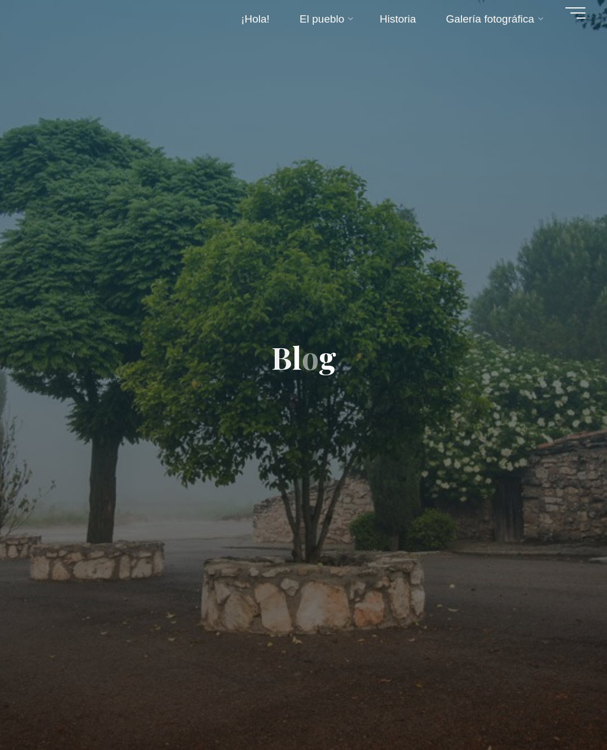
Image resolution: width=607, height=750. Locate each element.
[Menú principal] (575, 13)
